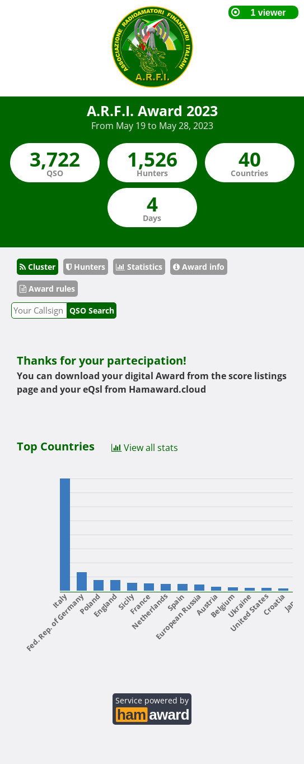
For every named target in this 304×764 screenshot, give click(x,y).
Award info (199, 266)
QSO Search (91, 310)
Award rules (47, 288)
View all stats (144, 446)
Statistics (139, 266)
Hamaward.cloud (167, 389)
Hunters (85, 266)
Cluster (37, 266)
